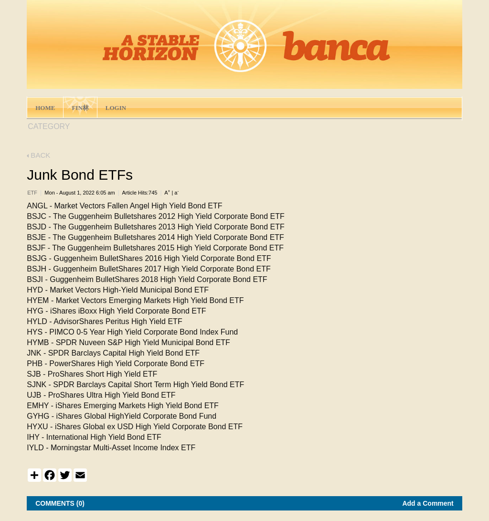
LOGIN (116, 107)
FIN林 (80, 107)
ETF (32, 192)
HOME (45, 107)
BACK (38, 155)
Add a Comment (427, 503)
